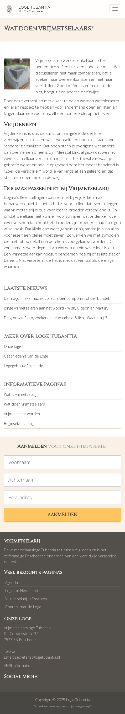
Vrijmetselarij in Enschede (26, 598)
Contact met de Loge (23, 606)
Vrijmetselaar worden (22, 413)
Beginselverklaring (19, 423)
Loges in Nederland (21, 590)
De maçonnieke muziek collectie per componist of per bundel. (57, 298)
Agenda (11, 582)
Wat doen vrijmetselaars (24, 404)
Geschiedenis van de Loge (26, 356)
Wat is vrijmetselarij (20, 394)
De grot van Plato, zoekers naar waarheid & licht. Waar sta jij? (55, 317)
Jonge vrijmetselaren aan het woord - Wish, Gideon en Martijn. (56, 308)
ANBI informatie (17, 665)
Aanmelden (62, 515)
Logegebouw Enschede (23, 365)
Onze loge (12, 346)
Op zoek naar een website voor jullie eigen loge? (62, 706)
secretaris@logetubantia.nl (37, 657)
